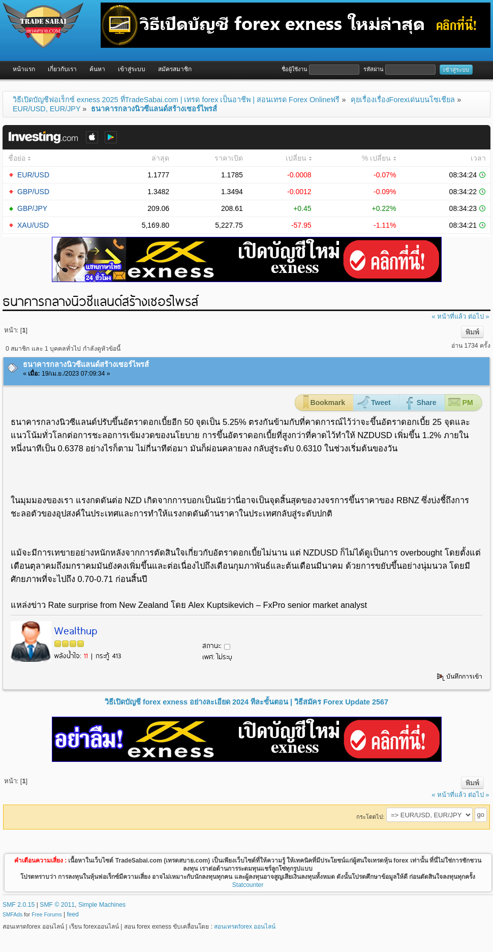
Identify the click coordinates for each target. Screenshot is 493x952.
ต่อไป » (478, 316)
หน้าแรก (24, 69)
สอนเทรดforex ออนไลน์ (244, 926)
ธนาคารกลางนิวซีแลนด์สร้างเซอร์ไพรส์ (86, 364)
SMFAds (12, 914)
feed (73, 914)
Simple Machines (102, 904)
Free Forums (46, 914)
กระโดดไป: (370, 817)
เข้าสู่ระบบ (131, 69)
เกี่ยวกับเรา (62, 69)
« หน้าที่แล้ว (449, 316)
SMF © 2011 (57, 904)
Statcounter (247, 884)
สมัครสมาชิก (175, 69)
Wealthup (75, 630)
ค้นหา (97, 69)
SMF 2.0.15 (19, 904)
